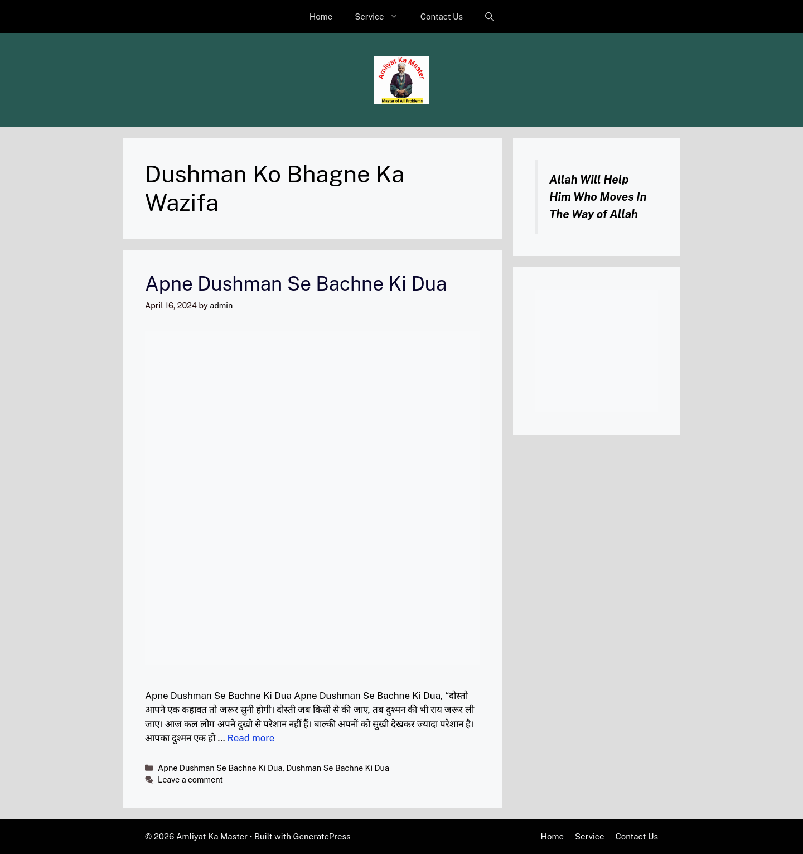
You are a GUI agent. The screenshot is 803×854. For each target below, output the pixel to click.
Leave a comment (190, 779)
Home (320, 16)
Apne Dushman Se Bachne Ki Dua (296, 283)
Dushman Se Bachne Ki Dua (337, 768)
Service (382, 16)
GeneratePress (322, 836)
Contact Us (441, 16)
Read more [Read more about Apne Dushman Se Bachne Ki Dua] (251, 738)
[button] (489, 16)
